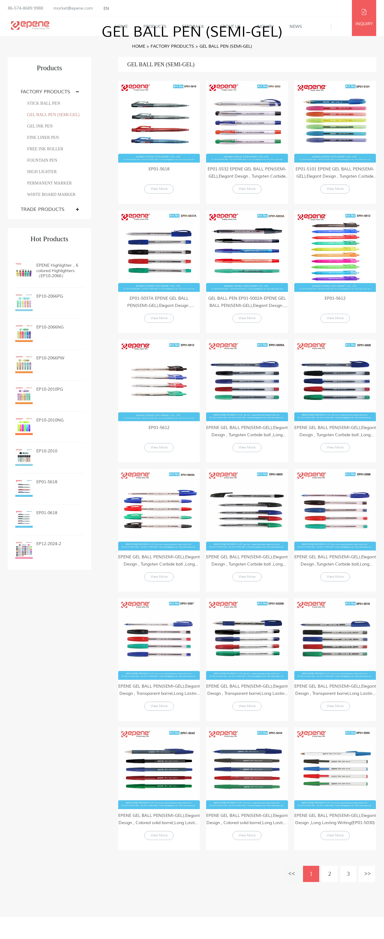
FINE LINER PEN (43, 137)
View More (159, 191)
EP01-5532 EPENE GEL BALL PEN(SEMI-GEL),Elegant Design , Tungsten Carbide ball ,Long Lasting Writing (247, 173)
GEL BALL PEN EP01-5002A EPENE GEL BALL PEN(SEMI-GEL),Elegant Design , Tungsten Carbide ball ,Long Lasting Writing (247, 306)
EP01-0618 (46, 512)
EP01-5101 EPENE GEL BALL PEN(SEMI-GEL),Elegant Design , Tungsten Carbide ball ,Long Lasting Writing (335, 173)
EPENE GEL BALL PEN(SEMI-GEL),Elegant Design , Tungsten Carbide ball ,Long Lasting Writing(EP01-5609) (335, 439)
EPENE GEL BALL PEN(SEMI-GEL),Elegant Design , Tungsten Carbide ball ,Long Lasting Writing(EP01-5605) (247, 572)
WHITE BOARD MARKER (51, 194)
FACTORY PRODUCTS (172, 46)
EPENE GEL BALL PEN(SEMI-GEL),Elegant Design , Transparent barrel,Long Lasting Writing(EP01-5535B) (247, 705)
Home (138, 46)
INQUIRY (364, 23)
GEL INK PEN (40, 126)
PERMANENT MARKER (49, 183)
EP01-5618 (46, 481)
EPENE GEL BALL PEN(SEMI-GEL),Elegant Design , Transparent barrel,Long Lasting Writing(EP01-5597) (159, 705)
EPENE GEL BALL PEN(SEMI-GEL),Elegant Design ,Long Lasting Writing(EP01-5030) (335, 837)
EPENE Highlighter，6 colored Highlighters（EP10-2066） (57, 270)
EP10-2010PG (49, 389)
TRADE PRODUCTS (42, 209)
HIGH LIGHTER (42, 172)
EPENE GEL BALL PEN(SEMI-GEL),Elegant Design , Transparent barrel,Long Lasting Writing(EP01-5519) (335, 705)
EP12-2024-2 (48, 543)
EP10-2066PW (50, 358)
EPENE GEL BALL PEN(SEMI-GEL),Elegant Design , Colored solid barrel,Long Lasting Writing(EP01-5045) (159, 837)
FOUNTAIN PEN (42, 160)
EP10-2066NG (50, 327)
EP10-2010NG (50, 420)
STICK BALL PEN (43, 103)
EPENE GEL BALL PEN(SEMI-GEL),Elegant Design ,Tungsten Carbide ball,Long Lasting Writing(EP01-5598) (335, 572)
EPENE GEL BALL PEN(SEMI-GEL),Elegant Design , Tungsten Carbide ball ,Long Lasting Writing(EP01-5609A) (247, 439)
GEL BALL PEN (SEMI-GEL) (226, 46)
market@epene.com (73, 8)
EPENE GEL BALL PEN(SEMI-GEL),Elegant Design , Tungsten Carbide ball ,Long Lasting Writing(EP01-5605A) (159, 572)
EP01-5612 (335, 301)
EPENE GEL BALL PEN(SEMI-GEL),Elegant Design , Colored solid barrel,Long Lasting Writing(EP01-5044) (247, 837)
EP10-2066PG (49, 296)
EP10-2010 (46, 451)
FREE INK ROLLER (45, 149)
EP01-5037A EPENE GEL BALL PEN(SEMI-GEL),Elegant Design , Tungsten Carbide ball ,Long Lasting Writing (159, 306)
